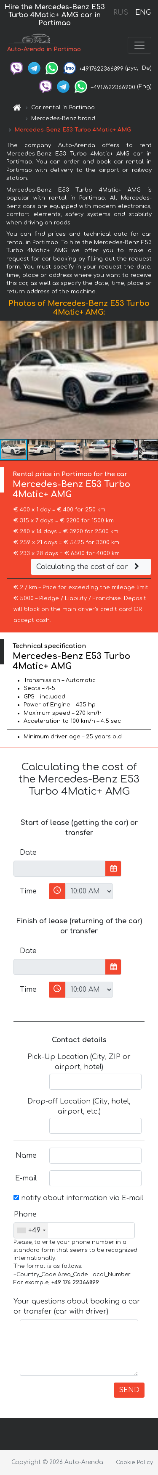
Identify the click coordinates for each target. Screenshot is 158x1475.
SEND (129, 1390)
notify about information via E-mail (78, 1198)
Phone (25, 1214)
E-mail (26, 1178)
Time (28, 891)
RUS (120, 12)
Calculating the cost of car (89, 567)
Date (28, 852)
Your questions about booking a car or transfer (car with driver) (76, 1306)
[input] (59, 869)
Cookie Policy (134, 1462)
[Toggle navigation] (139, 45)
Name (26, 1155)
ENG (142, 12)
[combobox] (31, 1230)
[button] (150, 380)
